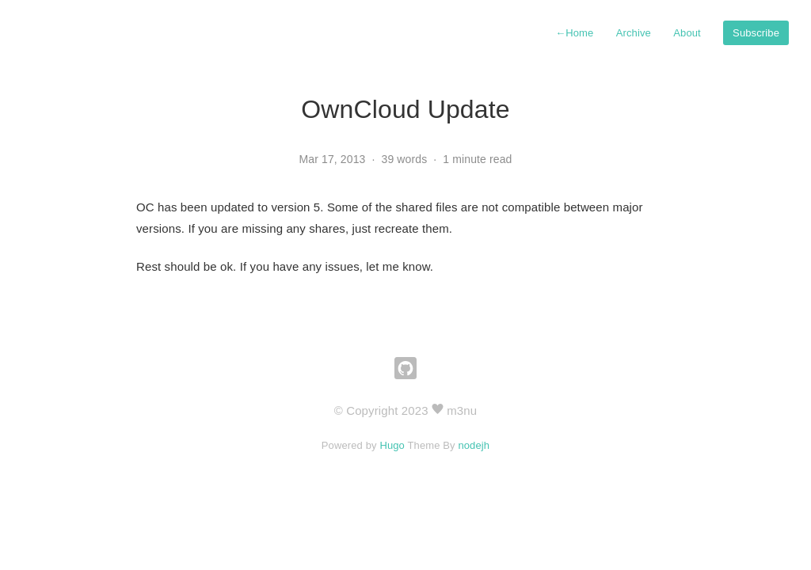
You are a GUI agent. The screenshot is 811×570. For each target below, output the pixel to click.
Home (574, 33)
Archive (633, 33)
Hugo (392, 445)
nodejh (473, 445)
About (687, 33)
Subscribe (756, 33)
